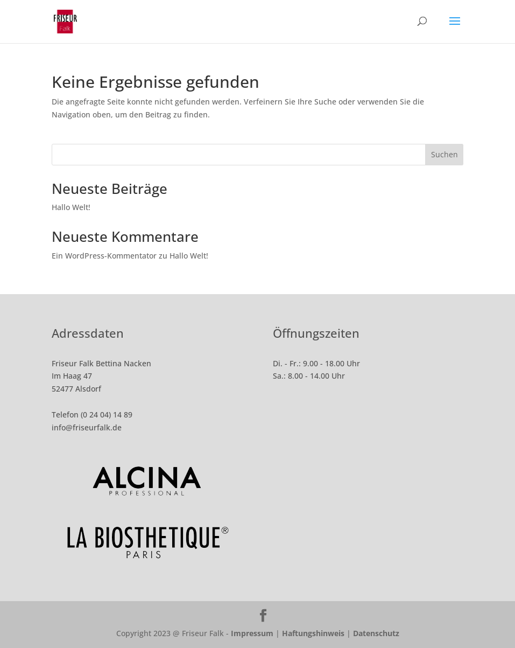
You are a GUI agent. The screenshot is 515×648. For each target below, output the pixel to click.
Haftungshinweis (313, 633)
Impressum (252, 633)
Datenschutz (376, 633)
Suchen (444, 154)
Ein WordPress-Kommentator (104, 255)
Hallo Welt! (71, 207)
